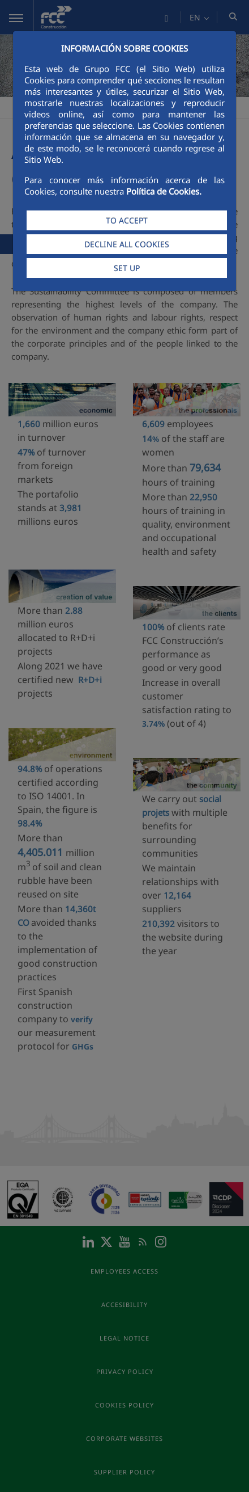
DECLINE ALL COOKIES (126, 244)
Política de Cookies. (163, 191)
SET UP (127, 268)
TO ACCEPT (127, 220)
